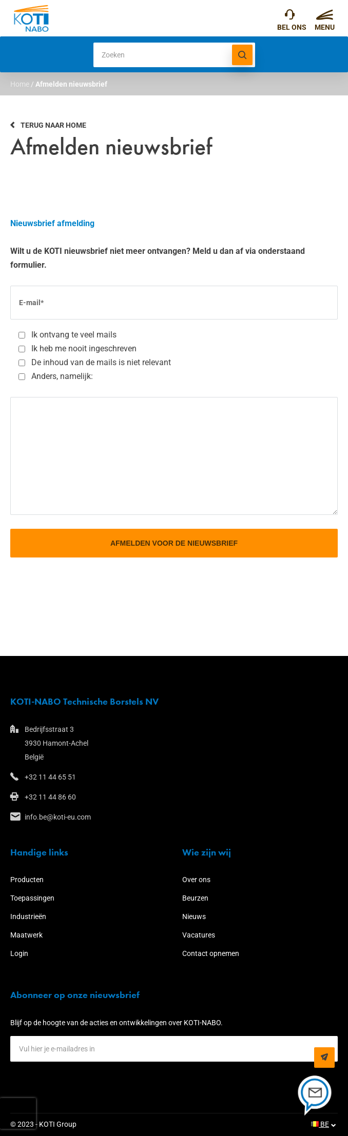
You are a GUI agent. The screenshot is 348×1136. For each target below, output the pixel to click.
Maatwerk (26, 935)
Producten (27, 879)
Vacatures (198, 935)
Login (19, 953)
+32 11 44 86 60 (50, 797)
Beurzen (195, 898)
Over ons (196, 879)
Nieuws (194, 916)
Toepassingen (32, 898)
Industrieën (28, 916)
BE (320, 1124)
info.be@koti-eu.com (58, 817)
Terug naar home (53, 125)
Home (19, 84)
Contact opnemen (210, 953)
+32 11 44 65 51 (290, 17)
